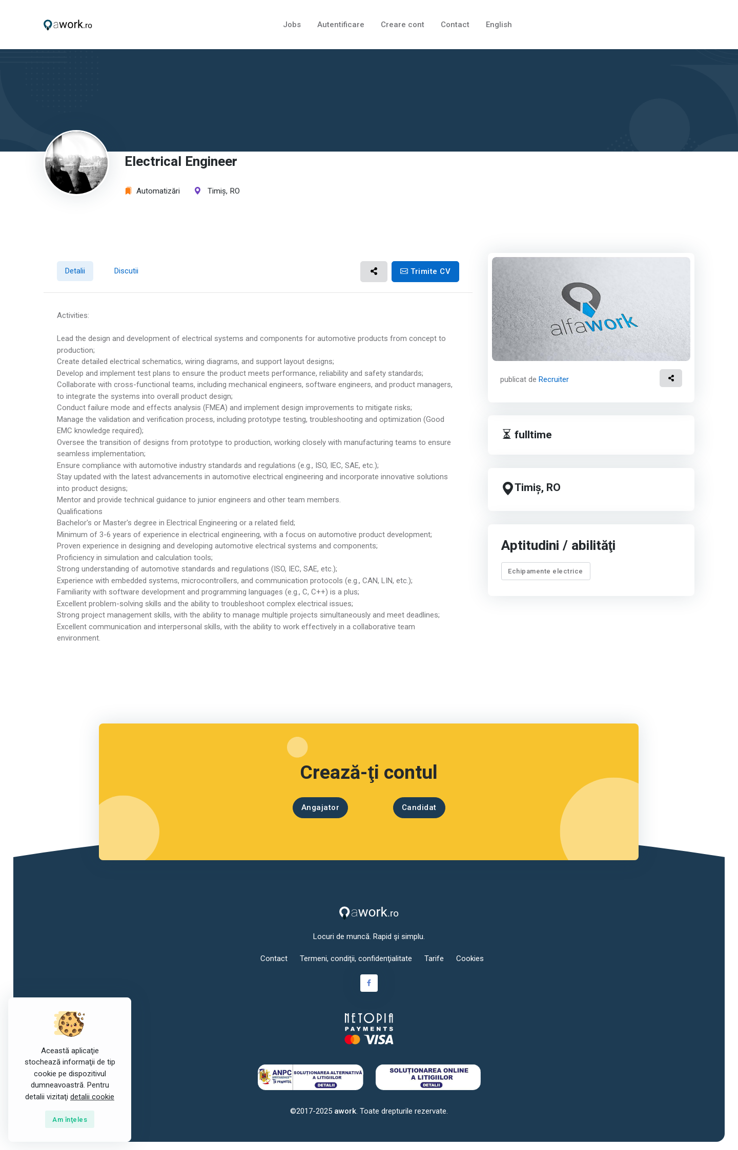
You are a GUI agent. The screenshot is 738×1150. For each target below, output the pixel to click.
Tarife (434, 958)
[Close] (69, 1119)
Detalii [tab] (75, 270)
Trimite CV (425, 271)
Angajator (320, 807)
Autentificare (340, 24)
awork (345, 1111)
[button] (373, 271)
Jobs (292, 24)
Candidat (419, 807)
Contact (455, 24)
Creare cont (402, 24)
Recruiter (554, 379)
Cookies (470, 958)
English (499, 24)
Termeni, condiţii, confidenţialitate (356, 958)
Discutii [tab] (126, 270)
